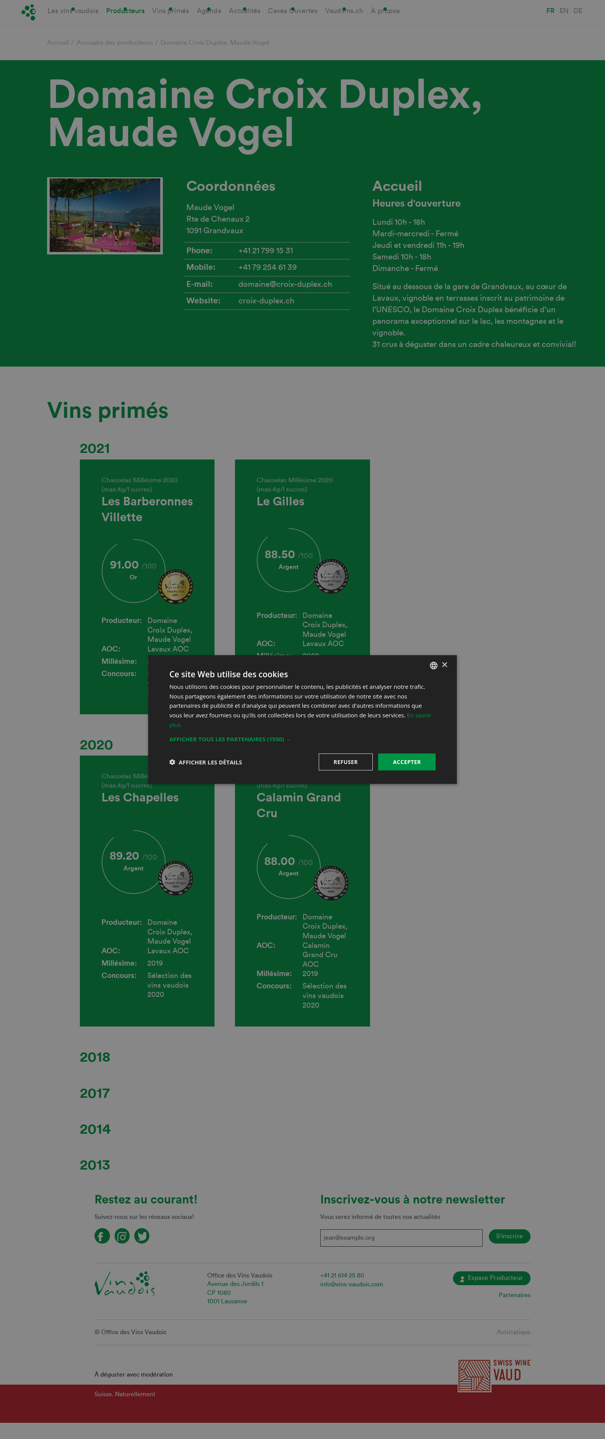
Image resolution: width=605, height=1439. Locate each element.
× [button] (444, 665)
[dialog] (302, 719)
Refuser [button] (346, 761)
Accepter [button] (407, 761)
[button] (302, 738)
